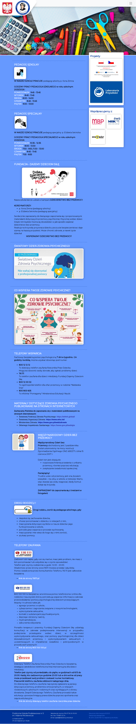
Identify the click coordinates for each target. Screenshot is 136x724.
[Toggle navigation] (130, 3)
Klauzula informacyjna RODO (99, 713)
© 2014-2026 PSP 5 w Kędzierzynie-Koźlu (103, 718)
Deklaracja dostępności (97, 716)
